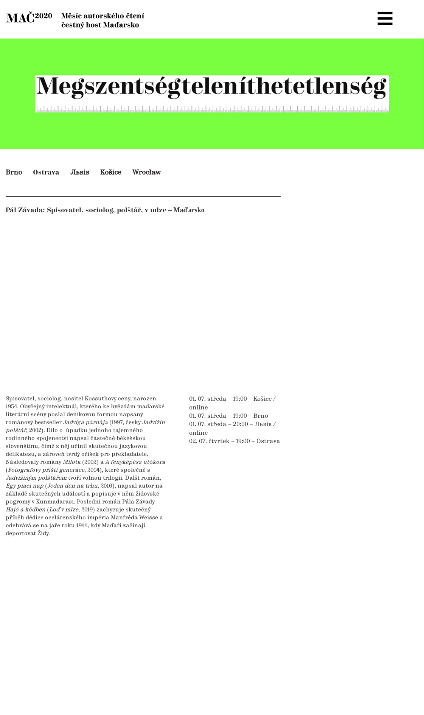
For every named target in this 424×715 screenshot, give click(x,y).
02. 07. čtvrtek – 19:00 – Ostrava (234, 441)
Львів (79, 172)
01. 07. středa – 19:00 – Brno (228, 416)
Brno (14, 172)
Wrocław (146, 172)
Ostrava (46, 172)
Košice (110, 172)
